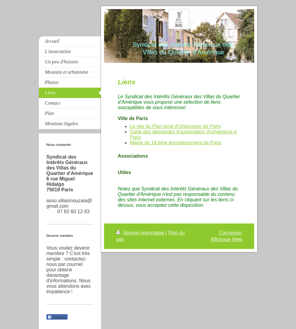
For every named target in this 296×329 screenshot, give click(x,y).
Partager (57, 317)
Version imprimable (141, 232)
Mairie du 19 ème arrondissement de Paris (175, 142)
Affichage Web (226, 239)
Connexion (230, 232)
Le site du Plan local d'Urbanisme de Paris (175, 126)
